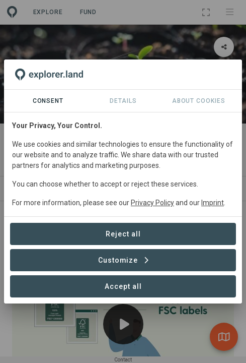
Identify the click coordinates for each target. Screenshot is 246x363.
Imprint (212, 203)
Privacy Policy (152, 203)
